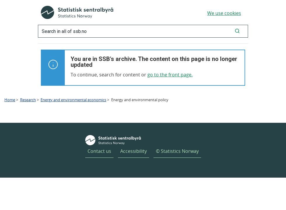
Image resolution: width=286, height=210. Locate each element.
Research (28, 99)
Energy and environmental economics (73, 99)
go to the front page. (170, 74)
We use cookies (224, 13)
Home (9, 99)
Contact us (99, 151)
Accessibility (133, 151)
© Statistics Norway (177, 151)
